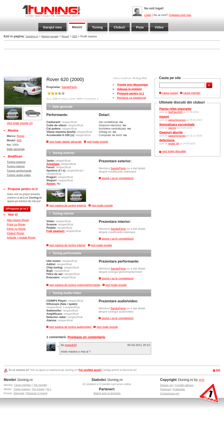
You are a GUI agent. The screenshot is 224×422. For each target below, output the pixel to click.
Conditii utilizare (184, 385)
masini (164, 116)
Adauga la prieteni (129, 89)
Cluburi (119, 27)
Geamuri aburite (171, 132)
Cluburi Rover (15, 233)
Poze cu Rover (16, 224)
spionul (172, 127)
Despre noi (166, 385)
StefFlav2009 (175, 112)
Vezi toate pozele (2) (20, 123)
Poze (140, 27)
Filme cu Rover (16, 228)
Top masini (38, 389)
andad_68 (173, 143)
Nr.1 (48, 389)
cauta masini (170, 93)
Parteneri (165, 389)
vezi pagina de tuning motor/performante (74, 285)
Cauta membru (22, 385)
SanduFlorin (69, 87)
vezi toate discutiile (174, 151)
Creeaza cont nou (180, 15)
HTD (201, 380)
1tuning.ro (31, 36)
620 (74, 36)
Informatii (18, 393)
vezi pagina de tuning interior (67, 245)
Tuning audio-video (19, 175)
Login (147, 15)
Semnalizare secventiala (176, 124)
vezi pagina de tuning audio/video (70, 327)
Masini (77, 27)
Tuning (97, 27)
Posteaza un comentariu (86, 337)
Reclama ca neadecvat (131, 97)
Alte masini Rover (18, 220)
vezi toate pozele (97, 141)
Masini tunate (49, 36)
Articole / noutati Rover (21, 237)
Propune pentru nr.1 (130, 93)
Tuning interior (16, 166)
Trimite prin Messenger (132, 84)
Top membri (40, 385)
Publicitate (179, 389)
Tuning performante (19, 170)
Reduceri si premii (36, 393)
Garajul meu (52, 27)
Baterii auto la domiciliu (107, 393)
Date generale (16, 149)
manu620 (71, 345)
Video (159, 27)
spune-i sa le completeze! (118, 178)
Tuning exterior (16, 162)
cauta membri (191, 93)
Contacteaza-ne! (169, 393)
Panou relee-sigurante (175, 109)
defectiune (167, 140)
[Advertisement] (112, 62)
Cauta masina (22, 389)
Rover (65, 36)
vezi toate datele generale (65, 141)
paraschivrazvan (177, 120)
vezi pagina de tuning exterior (67, 205)
